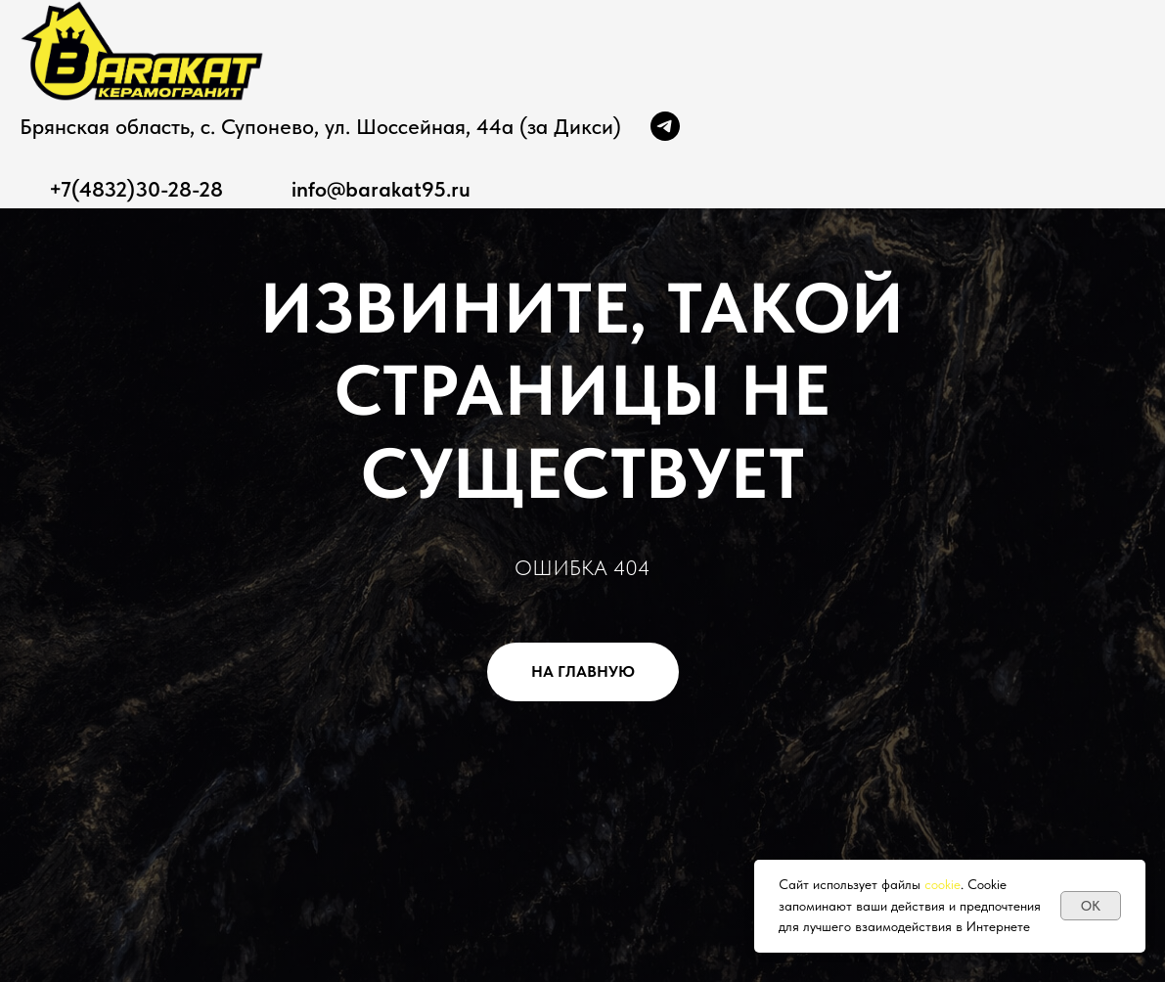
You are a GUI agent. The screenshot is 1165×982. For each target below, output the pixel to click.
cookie (942, 884)
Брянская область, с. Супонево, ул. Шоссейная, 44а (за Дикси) (320, 126)
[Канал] (665, 126)
